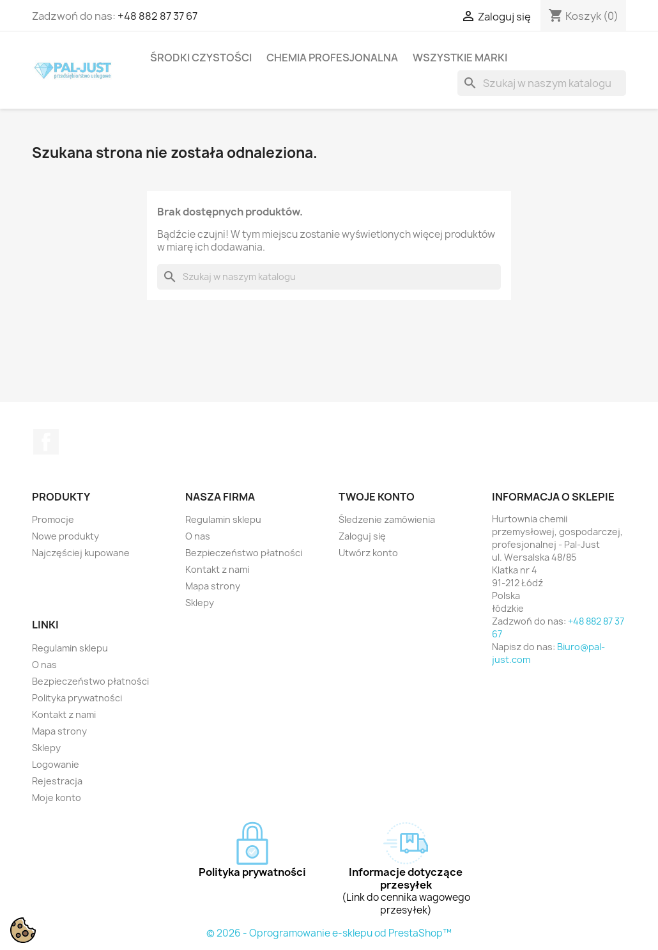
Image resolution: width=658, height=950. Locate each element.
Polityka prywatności (77, 698)
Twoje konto (377, 497)
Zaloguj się (362, 536)
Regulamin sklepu (223, 519)
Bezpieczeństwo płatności (243, 553)
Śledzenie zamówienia (387, 519)
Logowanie (55, 764)
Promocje (53, 519)
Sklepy (199, 602)
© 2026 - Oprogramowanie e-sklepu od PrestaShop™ (329, 933)
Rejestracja (57, 781)
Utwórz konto (368, 553)
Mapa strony (212, 586)
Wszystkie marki (460, 58)
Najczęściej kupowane (81, 553)
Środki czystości (201, 58)
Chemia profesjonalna (332, 58)
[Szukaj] (541, 83)
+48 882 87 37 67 (157, 16)
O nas (197, 536)
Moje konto (56, 797)
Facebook (46, 442)
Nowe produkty (65, 536)
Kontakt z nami (217, 569)
